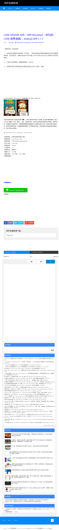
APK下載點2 (22, 154)
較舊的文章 (55, 256)
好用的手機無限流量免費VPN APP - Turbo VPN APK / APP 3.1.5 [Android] (20, 390)
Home (4, 520)
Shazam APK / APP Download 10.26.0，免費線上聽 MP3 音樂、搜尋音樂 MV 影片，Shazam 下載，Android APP (28, 370)
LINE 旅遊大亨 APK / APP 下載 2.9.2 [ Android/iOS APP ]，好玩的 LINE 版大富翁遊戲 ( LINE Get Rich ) (26, 422)
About (9, 520)
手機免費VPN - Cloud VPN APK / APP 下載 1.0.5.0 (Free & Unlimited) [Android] (21, 409)
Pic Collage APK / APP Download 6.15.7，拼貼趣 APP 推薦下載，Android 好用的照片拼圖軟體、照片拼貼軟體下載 (29, 361)
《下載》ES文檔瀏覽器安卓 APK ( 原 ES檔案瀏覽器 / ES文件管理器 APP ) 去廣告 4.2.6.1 (23, 366)
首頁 (31, 256)
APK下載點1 (15, 154)
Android (10, 8)
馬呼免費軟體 (11, 3)
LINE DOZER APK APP (37, 42)
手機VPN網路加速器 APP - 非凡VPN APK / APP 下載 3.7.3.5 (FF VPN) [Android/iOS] (22, 399)
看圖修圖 (41, 8)
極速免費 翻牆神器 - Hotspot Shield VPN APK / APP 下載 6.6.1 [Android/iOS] (30, 470)
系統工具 (33, 8)
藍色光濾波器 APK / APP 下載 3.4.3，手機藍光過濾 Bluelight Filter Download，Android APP (24, 387)
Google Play (27, 42)
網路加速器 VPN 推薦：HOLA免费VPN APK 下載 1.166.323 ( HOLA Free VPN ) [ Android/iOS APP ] (25, 389)
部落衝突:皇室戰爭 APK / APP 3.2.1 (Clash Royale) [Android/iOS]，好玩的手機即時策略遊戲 (24, 378)
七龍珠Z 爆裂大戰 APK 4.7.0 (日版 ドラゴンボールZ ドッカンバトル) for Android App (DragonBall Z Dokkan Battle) (29, 419)
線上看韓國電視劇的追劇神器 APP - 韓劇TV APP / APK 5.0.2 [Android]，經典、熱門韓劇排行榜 (25, 383)
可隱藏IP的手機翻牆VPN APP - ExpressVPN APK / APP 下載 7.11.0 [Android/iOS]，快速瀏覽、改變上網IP (27, 381)
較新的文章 (6, 256)
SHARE (8, 222)
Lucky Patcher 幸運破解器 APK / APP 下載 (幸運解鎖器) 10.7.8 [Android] (20, 364)
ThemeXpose (29, 528)
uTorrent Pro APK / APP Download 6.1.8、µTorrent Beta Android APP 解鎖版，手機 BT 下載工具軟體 (25, 392)
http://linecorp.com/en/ (17, 139)
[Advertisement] (31, 21)
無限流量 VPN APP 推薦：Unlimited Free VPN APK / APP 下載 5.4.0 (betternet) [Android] (23, 397)
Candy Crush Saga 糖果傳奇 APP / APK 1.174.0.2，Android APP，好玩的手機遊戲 (21, 385)
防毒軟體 (17, 8)
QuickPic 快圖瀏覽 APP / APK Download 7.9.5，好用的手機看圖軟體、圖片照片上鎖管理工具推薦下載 (26, 396)
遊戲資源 (48, 8)
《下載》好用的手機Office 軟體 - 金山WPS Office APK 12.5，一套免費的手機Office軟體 (23, 380)
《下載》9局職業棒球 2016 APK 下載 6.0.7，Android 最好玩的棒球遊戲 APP (30, 446)
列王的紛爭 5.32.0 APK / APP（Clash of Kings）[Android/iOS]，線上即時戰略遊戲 (22, 368)
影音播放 (25, 8)
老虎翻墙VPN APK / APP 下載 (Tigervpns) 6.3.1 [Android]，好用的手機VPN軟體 (21, 404)
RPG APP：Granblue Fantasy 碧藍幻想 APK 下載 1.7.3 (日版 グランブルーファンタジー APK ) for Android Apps (28, 416)
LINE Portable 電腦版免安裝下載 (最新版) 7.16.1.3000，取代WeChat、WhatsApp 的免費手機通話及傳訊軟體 (27, 358)
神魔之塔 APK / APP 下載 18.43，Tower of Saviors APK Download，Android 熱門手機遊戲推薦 (24, 394)
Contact (15, 520)
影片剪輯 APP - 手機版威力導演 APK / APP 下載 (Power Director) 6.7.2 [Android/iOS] (22, 376)
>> (54, 425)
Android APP (20, 42)
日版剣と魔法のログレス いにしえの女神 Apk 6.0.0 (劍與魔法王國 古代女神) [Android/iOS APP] (25, 414)
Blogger (50, 528)
